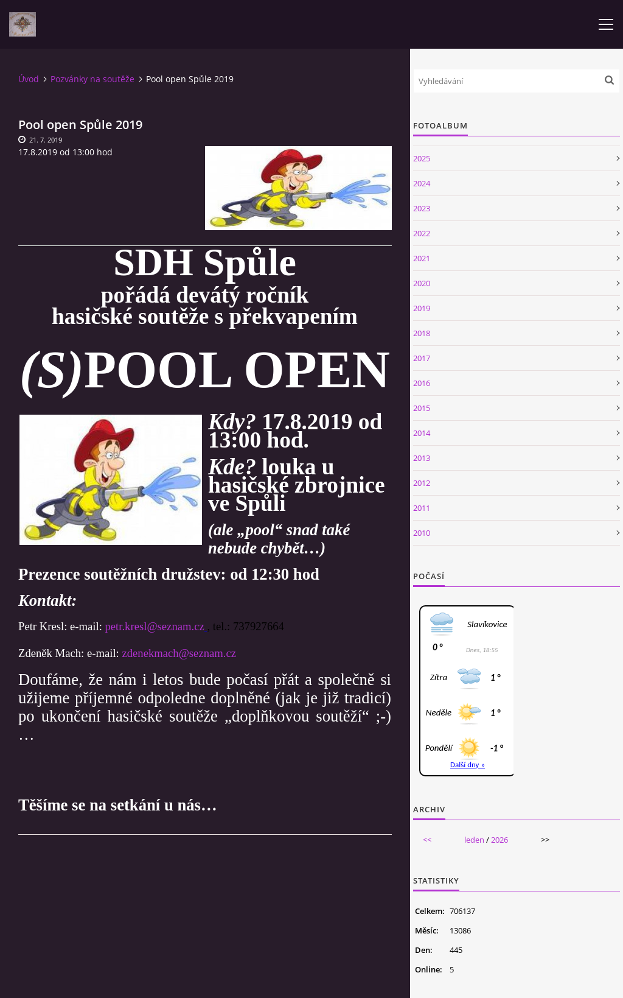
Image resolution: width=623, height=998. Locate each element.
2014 (421, 432)
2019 (421, 308)
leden (474, 839)
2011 (421, 507)
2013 (421, 457)
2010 (421, 532)
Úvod (28, 79)
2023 (421, 208)
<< (427, 839)
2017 (421, 358)
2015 (421, 407)
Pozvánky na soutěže (92, 79)
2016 (421, 383)
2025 (421, 158)
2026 (499, 839)
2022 (421, 233)
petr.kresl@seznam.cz (154, 626)
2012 (421, 482)
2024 (421, 183)
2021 (421, 258)
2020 (421, 283)
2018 (421, 333)
